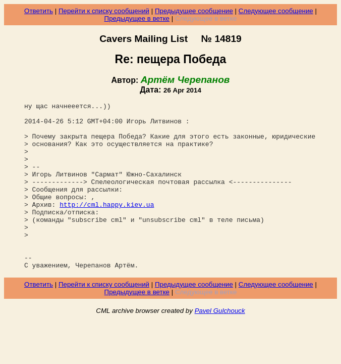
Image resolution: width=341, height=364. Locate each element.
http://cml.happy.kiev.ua (107, 225)
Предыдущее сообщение (194, 11)
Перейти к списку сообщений (104, 11)
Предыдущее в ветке (136, 18)
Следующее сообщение (276, 11)
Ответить (38, 11)
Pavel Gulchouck (220, 344)
